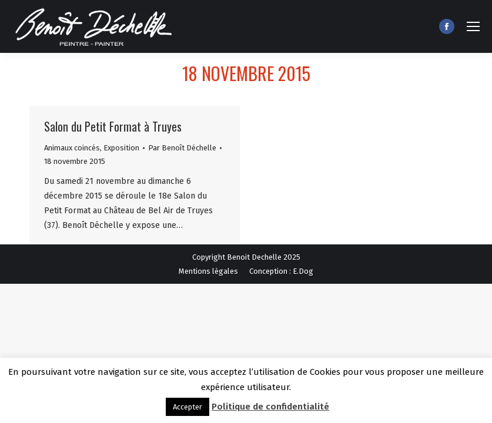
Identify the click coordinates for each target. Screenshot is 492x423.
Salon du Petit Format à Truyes (113, 126)
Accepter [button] (187, 406)
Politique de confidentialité (270, 406)
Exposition (121, 147)
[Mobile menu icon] (473, 26)
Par (182, 147)
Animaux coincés (72, 147)
